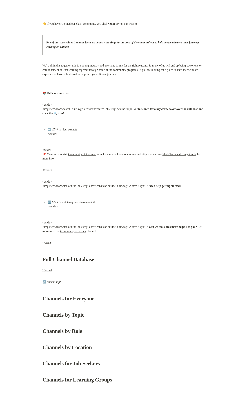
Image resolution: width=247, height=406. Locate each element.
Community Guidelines (82, 154)
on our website (129, 23)
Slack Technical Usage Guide (179, 154)
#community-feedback (73, 231)
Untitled (47, 270)
